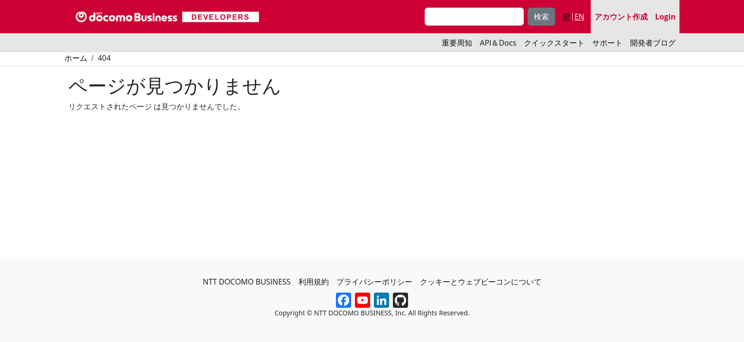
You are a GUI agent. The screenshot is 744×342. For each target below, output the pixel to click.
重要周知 (457, 43)
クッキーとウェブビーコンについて (480, 281)
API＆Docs (498, 43)
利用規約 (313, 281)
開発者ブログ (653, 43)
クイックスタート (554, 43)
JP (566, 16)
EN (580, 16)
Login (665, 16)
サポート (607, 43)
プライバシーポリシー (374, 281)
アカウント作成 (621, 16)
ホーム (76, 58)
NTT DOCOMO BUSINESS (246, 281)
